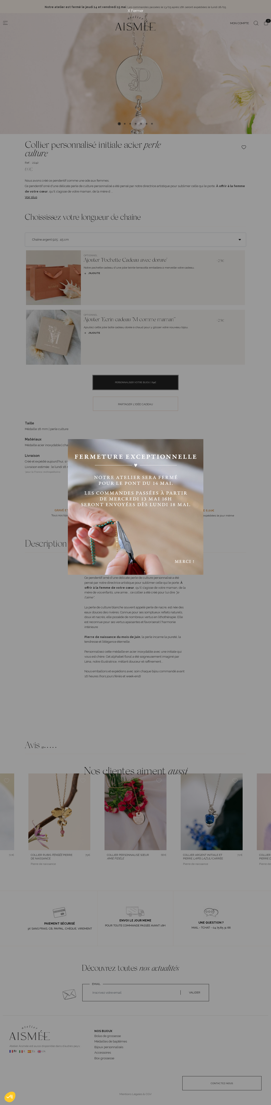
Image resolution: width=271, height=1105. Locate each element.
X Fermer (135, 11)
